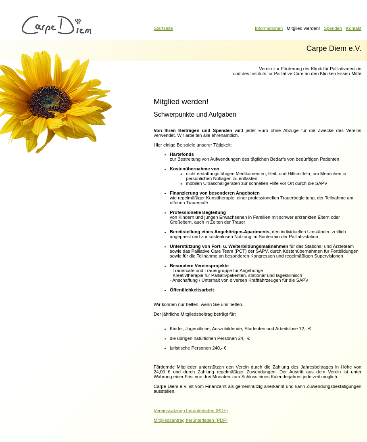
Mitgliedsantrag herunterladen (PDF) (190, 420)
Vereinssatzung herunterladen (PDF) (191, 410)
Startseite (163, 28)
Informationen (269, 28)
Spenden (333, 28)
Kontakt (353, 28)
